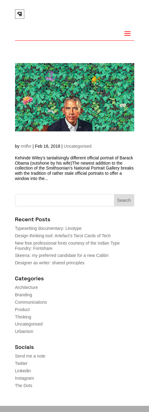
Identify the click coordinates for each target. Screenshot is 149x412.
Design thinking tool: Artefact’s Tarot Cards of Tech (63, 235)
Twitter (21, 363)
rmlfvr (26, 146)
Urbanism (24, 331)
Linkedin (23, 370)
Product (22, 309)
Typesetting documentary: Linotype (48, 228)
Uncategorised (78, 146)
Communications (31, 302)
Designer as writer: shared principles (49, 262)
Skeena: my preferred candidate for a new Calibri (61, 255)
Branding (23, 294)
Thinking (23, 316)
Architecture (26, 287)
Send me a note (30, 356)
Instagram (24, 378)
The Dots (24, 385)
